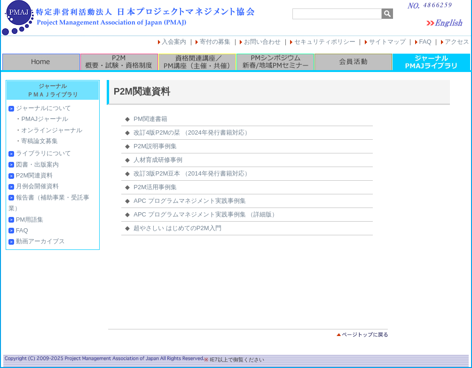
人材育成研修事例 (158, 159)
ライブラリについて (43, 153)
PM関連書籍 (150, 118)
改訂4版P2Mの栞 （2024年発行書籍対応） (192, 132)
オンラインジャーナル (51, 130)
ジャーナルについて (43, 108)
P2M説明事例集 (155, 146)
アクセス (457, 41)
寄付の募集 (215, 41)
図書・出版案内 (37, 164)
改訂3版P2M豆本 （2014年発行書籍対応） (192, 173)
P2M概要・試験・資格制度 (119, 62)
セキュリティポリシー (324, 41)
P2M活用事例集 (155, 187)
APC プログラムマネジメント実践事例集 (189, 200)
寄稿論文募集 (39, 140)
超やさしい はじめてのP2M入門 (177, 228)
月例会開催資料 (37, 186)
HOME (41, 62)
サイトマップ (387, 41)
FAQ (425, 41)
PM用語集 (30, 219)
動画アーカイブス (40, 241)
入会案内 (174, 41)
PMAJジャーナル (44, 118)
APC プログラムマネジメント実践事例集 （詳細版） (206, 214)
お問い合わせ (262, 41)
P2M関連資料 (34, 175)
